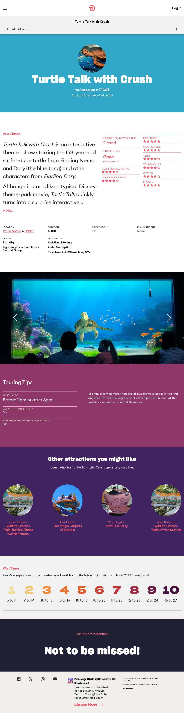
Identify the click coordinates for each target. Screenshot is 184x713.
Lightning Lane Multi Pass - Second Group (21, 249)
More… (8, 210)
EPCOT (104, 90)
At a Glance (19, 29)
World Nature (12, 231)
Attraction (87, 90)
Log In (176, 8)
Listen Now (90, 704)
